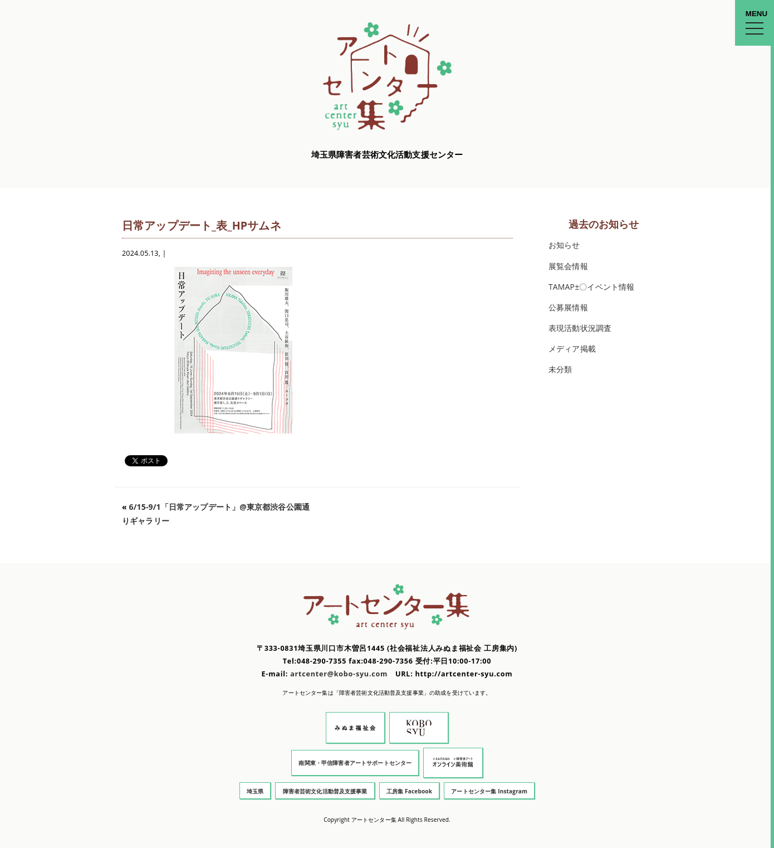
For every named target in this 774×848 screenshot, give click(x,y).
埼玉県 (255, 791)
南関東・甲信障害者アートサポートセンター (355, 763)
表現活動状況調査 (579, 328)
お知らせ (564, 245)
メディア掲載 (572, 348)
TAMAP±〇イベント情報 (591, 286)
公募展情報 (568, 307)
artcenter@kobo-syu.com (339, 674)
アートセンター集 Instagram (489, 791)
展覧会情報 (568, 266)
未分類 (560, 369)
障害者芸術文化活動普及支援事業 (325, 791)
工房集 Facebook (409, 791)
